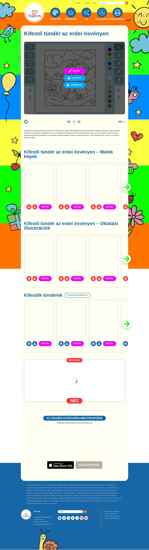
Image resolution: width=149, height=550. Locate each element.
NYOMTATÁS (117, 19)
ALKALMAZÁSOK (102, 19)
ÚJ (86, 19)
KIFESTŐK (55, 19)
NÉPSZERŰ (71, 19)
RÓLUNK (87, 3)
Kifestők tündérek (43, 295)
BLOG (94, 3)
